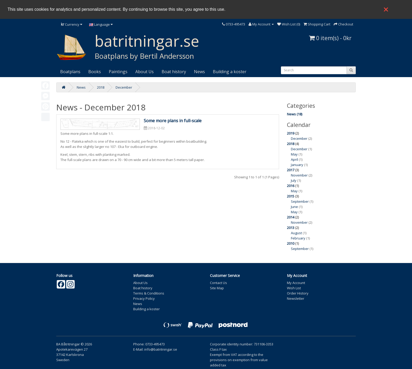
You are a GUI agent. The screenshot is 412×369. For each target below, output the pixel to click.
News (199, 71)
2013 (290, 227)
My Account (296, 282)
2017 (290, 170)
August (296, 233)
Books (94, 71)
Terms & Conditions (148, 293)
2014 (290, 217)
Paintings (118, 71)
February (298, 238)
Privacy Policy (144, 298)
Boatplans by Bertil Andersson (144, 56)
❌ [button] (386, 9)
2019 (290, 133)
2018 (100, 87)
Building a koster (229, 71)
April (294, 159)
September (300, 201)
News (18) (294, 114)
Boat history (174, 71)
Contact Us (218, 282)
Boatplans (70, 71)
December (124, 87)
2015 (290, 196)
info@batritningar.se (160, 349)
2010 (290, 243)
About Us (144, 71)
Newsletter (295, 298)
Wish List (294, 288)
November (299, 175)
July (293, 180)
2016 (290, 185)
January (297, 164)
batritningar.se (147, 40)
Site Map (217, 288)
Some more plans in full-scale (173, 121)
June (294, 206)
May (294, 154)
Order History (297, 293)
